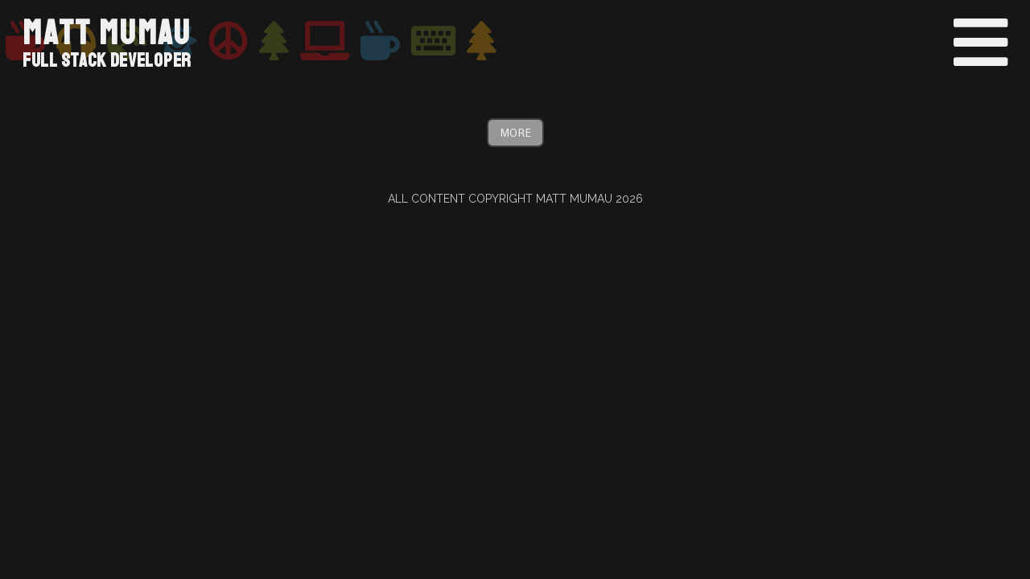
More (515, 132)
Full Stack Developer (107, 60)
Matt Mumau (107, 33)
